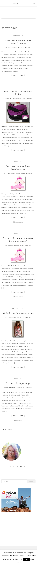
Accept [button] (26, 559)
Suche (31, 481)
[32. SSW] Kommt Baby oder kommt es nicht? (18, 239)
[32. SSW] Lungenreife (18, 383)
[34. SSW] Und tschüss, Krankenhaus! (18, 167)
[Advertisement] (16, 529)
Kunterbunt (18, 35)
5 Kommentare (18, 222)
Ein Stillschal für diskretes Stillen (18, 93)
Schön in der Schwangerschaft (18, 313)
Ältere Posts (6, 429)
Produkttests (17, 87)
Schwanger (18, 161)
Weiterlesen (18, 75)
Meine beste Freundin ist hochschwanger (18, 41)
